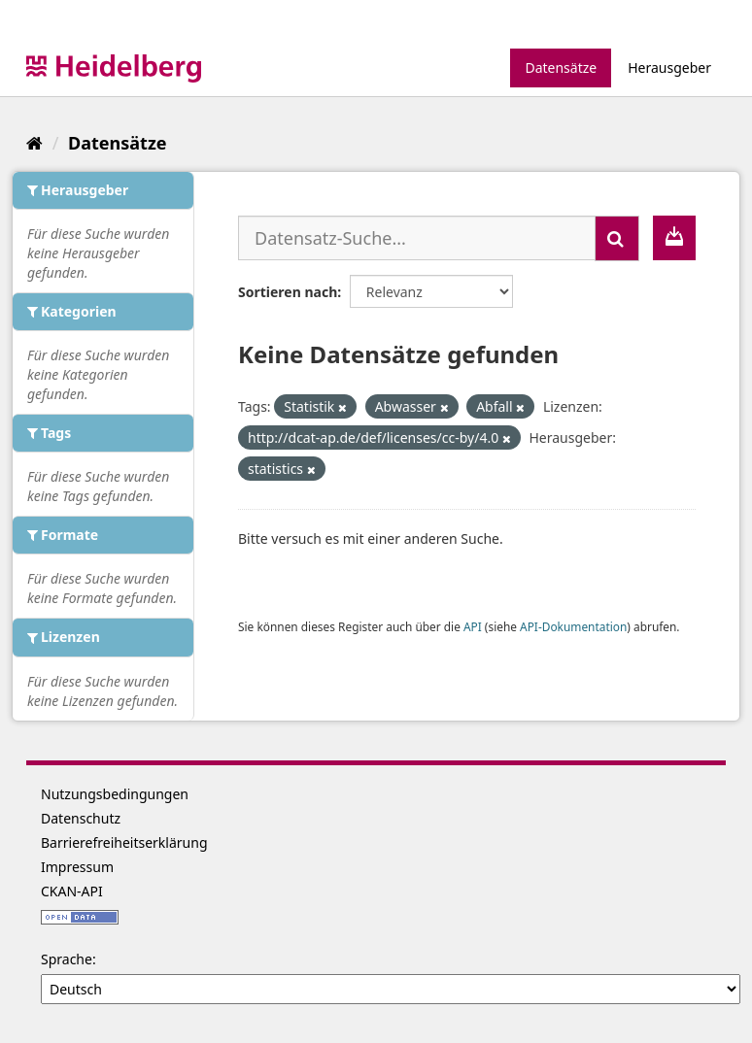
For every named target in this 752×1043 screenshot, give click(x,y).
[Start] (34, 142)
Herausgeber (669, 67)
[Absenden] (617, 238)
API (472, 626)
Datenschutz (80, 818)
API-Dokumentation (573, 626)
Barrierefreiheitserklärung (124, 842)
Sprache (66, 959)
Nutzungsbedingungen (114, 794)
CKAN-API (72, 891)
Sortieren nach (287, 292)
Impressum (77, 867)
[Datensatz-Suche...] (417, 238)
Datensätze (561, 67)
